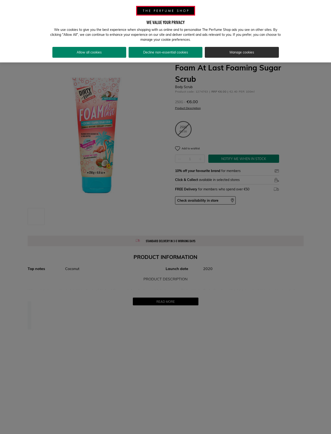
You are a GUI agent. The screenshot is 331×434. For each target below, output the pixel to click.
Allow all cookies (89, 49)
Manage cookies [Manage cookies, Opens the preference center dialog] (242, 49)
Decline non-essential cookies (165, 49)
